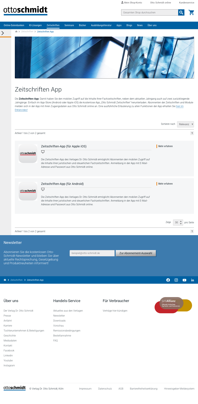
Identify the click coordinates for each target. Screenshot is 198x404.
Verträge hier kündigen (115, 320)
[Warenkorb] (191, 12)
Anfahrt (8, 330)
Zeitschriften (53, 26)
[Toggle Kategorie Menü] (5, 34)
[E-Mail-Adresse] (92, 261)
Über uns (152, 26)
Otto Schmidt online (160, 2)
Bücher (82, 26)
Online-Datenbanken (14, 26)
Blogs (129, 26)
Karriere (8, 335)
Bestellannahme (62, 345)
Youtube (8, 370)
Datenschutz (105, 398)
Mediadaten (10, 350)
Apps (118, 26)
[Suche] (149, 12)
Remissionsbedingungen (66, 340)
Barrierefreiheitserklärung (143, 398)
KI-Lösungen (35, 26)
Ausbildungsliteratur (101, 26)
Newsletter (59, 325)
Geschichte (10, 345)
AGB (120, 398)
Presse (7, 325)
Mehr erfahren (166, 147)
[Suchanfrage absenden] (181, 12)
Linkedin (8, 365)
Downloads (59, 330)
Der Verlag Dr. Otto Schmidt (18, 320)
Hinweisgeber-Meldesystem (179, 398)
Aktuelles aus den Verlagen (68, 320)
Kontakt (8, 355)
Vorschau (58, 335)
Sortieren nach (168, 124)
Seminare (69, 26)
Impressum (85, 398)
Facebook (9, 360)
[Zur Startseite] (16, 32)
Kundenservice (186, 2)
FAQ (55, 350)
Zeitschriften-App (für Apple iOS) (64, 147)
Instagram (9, 375)
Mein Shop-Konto (133, 2)
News (140, 26)
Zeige (168, 222)
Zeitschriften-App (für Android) (62, 184)
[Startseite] (15, 399)
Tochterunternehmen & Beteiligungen (24, 340)
